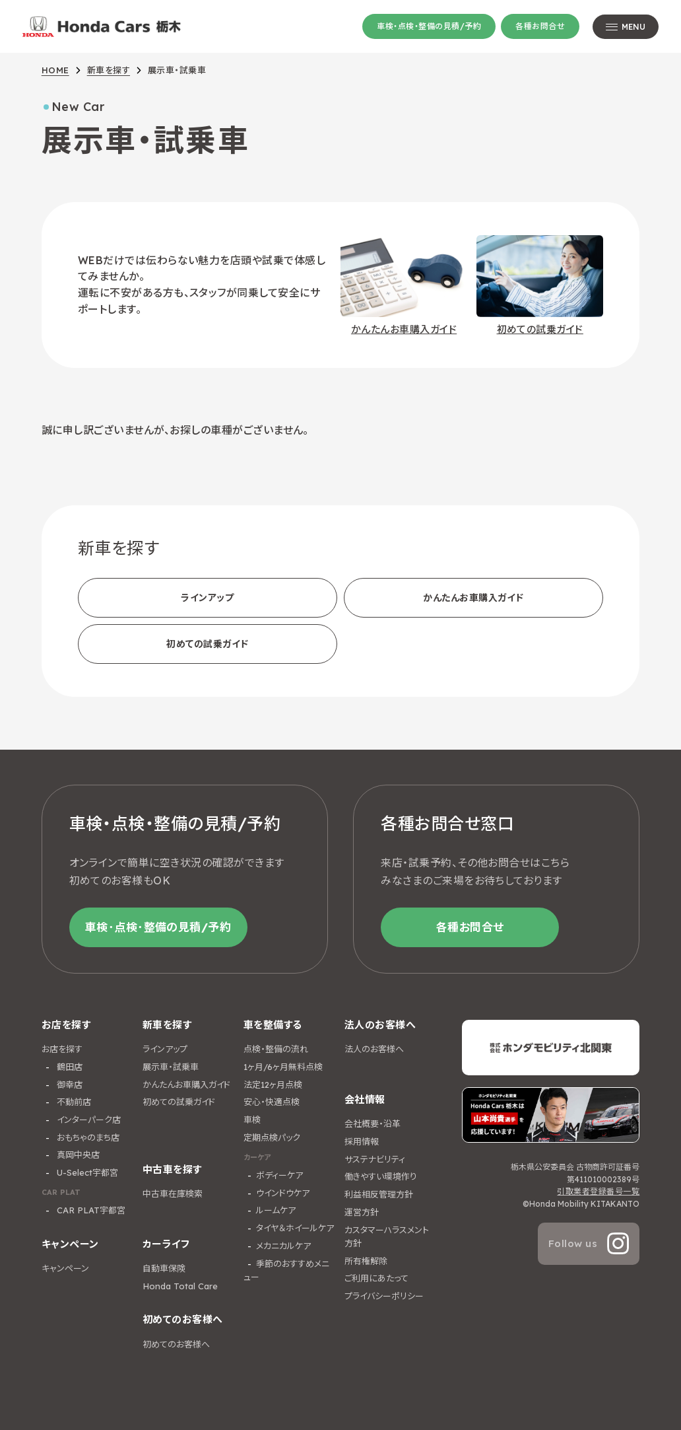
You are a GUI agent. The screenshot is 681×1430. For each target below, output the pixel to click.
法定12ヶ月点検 (272, 1084)
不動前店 (72, 1101)
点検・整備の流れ (275, 1049)
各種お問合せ (540, 26)
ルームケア (276, 1210)
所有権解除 (365, 1261)
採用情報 (361, 1141)
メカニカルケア (283, 1245)
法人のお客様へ (374, 1049)
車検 (252, 1119)
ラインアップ (207, 598)
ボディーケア (279, 1175)
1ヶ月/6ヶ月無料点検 (283, 1066)
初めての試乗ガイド (207, 644)
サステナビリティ (374, 1159)
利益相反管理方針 (378, 1194)
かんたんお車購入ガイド (473, 598)
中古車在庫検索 (173, 1193)
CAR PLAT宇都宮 (89, 1210)
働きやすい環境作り (380, 1176)
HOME (55, 70)
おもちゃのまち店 (86, 1137)
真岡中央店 (77, 1154)
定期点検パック (271, 1137)
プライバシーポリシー (384, 1296)
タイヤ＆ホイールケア (295, 1228)
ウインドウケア (282, 1193)
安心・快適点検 (271, 1101)
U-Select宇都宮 (86, 1172)
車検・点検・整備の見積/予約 (429, 26)
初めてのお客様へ (176, 1344)
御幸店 (68, 1084)
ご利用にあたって (376, 1278)
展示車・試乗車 (171, 1066)
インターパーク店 (87, 1119)
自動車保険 (164, 1268)
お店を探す (62, 1049)
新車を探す (108, 70)
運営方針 (361, 1212)
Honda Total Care (180, 1286)
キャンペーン (65, 1268)
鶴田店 (68, 1066)
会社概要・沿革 (372, 1123)
